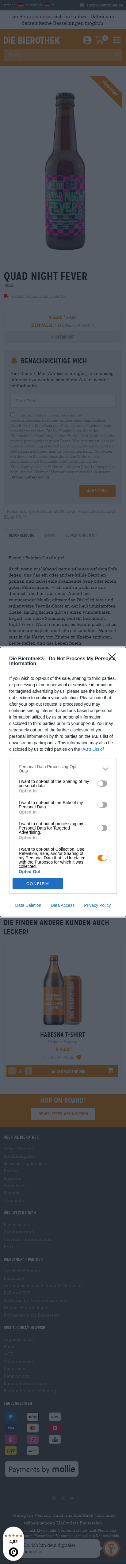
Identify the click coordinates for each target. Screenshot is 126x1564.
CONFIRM (37, 883)
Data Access (62, 905)
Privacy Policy (97, 905)
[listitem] (63, 769)
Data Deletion (28, 905)
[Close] (114, 659)
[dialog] (63, 782)
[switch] (102, 783)
